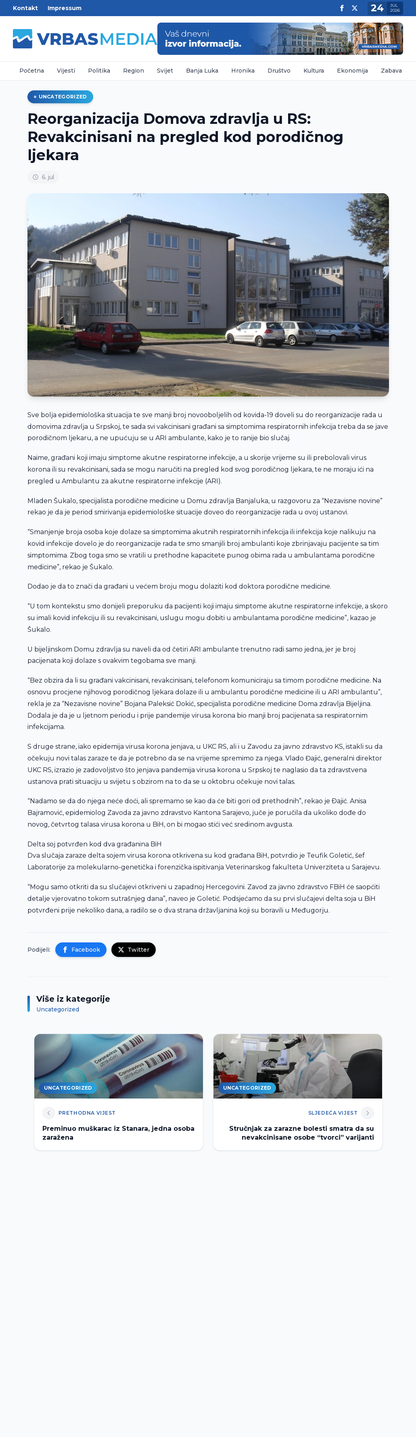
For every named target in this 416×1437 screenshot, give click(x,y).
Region (133, 70)
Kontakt (25, 8)
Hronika (243, 70)
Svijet (165, 70)
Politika (99, 70)
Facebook (81, 949)
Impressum (65, 8)
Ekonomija (352, 70)
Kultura (313, 70)
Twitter (133, 949)
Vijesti (66, 70)
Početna (31, 70)
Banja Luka (202, 70)
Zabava (391, 70)
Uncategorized (60, 97)
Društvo (279, 70)
